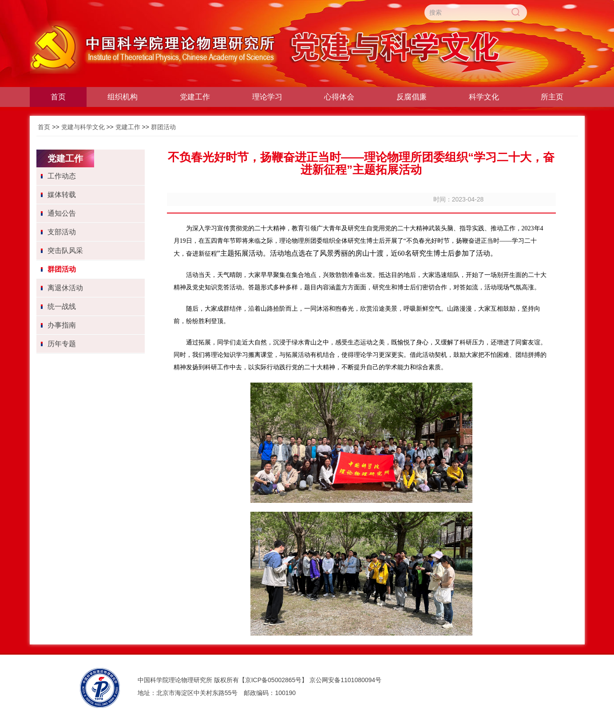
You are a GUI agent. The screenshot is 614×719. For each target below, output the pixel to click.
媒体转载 (62, 194)
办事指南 (62, 325)
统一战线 (62, 306)
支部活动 (62, 232)
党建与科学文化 (83, 126)
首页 (44, 126)
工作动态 (62, 176)
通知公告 (62, 213)
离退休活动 (65, 288)
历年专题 (62, 344)
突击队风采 (65, 250)
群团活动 (163, 126)
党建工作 (127, 126)
